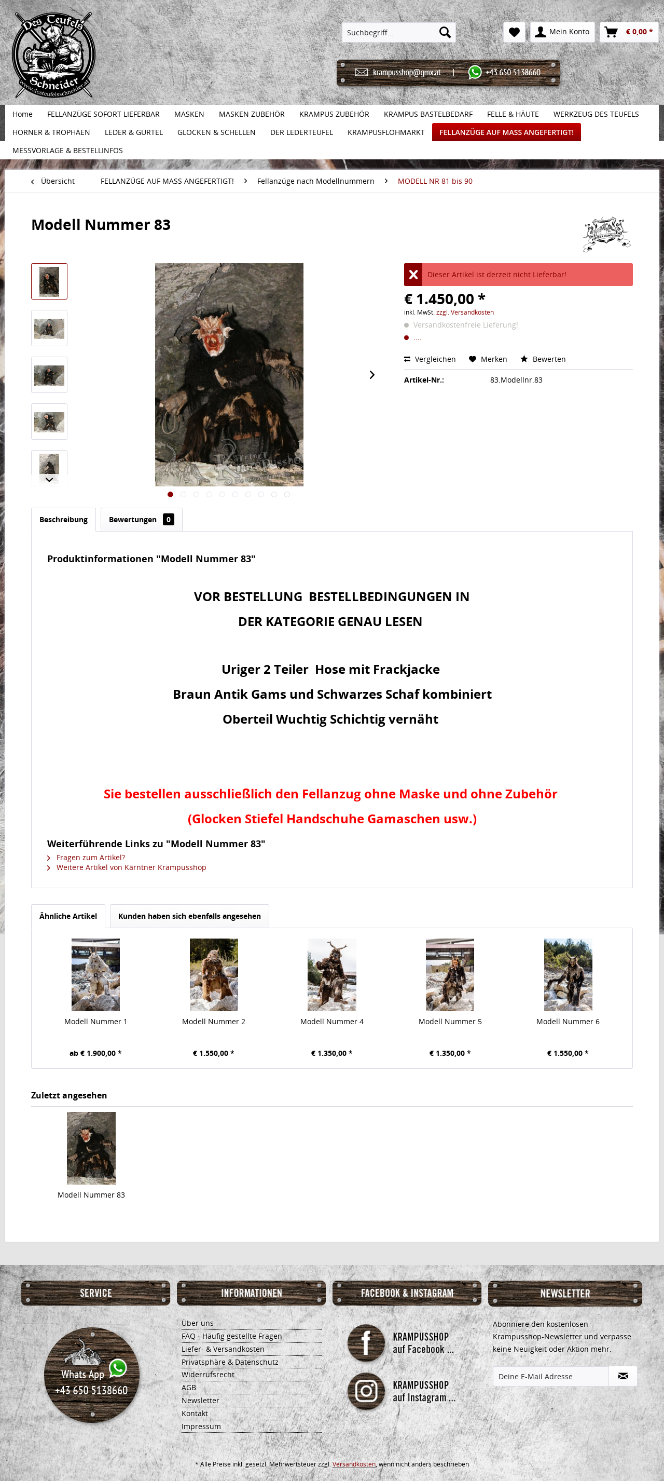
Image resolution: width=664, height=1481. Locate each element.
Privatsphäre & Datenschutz (230, 1362)
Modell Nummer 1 (96, 1021)
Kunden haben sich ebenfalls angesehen (189, 916)
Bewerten (543, 359)
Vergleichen (430, 359)
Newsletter (200, 1400)
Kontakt (195, 1413)
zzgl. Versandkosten (465, 312)
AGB (189, 1387)
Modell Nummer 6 (568, 1021)
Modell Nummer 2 (213, 1021)
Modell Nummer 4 (332, 1021)
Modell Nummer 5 (450, 1021)
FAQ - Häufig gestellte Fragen (232, 1336)
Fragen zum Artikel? (86, 857)
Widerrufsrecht (208, 1374)
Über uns (198, 1323)
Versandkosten (354, 1464)
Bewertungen (141, 519)
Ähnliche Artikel (68, 916)
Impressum (201, 1426)
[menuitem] (399, 32)
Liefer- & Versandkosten (223, 1349)
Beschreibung (63, 519)
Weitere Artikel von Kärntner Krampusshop (126, 867)
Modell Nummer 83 (91, 1195)
